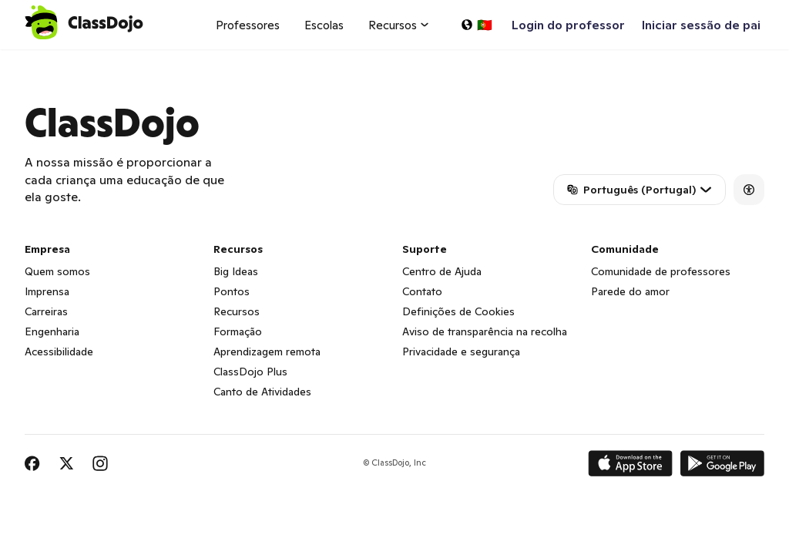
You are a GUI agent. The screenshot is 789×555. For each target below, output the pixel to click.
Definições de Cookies (458, 311)
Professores (248, 25)
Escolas (324, 25)
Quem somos (57, 271)
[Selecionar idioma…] (476, 25)
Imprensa (47, 291)
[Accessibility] (749, 189)
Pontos (231, 291)
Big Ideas (235, 271)
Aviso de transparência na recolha (484, 331)
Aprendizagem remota (267, 351)
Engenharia (52, 331)
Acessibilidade (59, 351)
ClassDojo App (43, 58)
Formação (237, 331)
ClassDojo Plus (250, 371)
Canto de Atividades (262, 392)
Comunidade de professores (660, 271)
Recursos (236, 311)
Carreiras (46, 311)
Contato (422, 291)
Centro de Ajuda (442, 271)
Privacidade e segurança (461, 351)
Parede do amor (630, 291)
